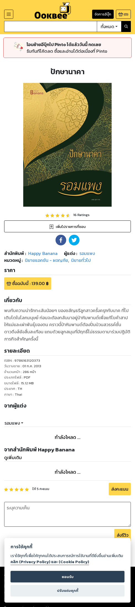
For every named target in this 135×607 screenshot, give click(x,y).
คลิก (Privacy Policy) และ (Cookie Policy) (50, 562)
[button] (60, 240)
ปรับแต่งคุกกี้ (67, 590)
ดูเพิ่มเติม (13, 457)
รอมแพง (12, 423)
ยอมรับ (68, 576)
